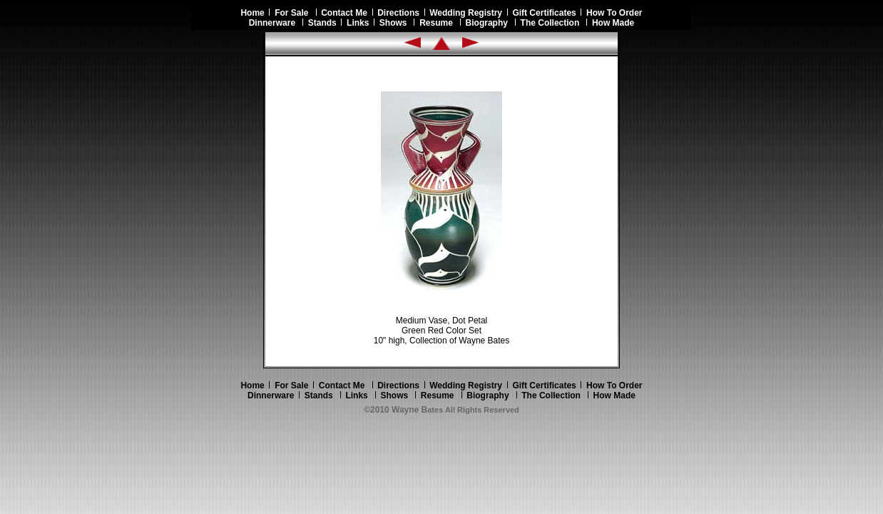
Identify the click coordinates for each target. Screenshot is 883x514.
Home (254, 13)
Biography (487, 23)
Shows (393, 23)
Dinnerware (272, 23)
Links (358, 23)
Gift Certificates (544, 13)
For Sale (291, 13)
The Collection (550, 23)
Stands (322, 23)
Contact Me (344, 13)
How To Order (614, 13)
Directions (398, 13)
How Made (613, 23)
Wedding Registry (465, 13)
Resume (436, 23)
